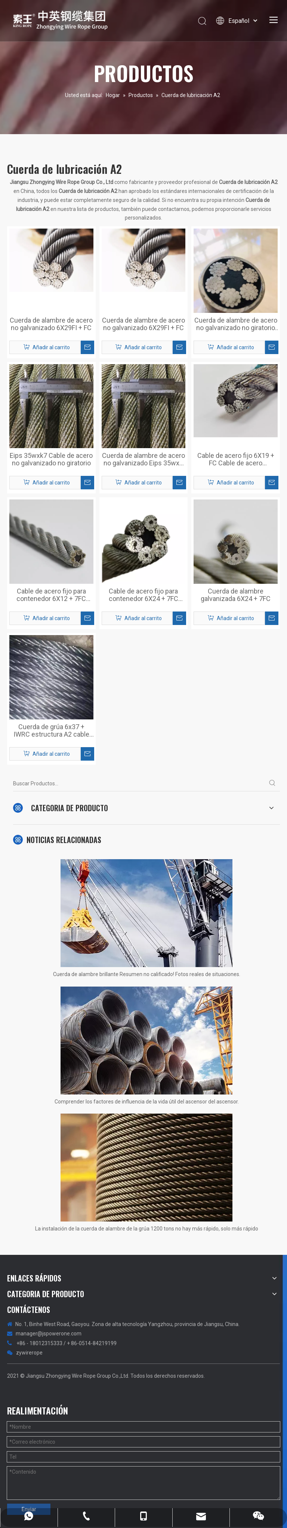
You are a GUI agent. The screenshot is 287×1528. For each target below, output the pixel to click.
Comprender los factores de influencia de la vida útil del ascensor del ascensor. (147, 1102)
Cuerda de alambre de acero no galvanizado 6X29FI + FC (51, 324)
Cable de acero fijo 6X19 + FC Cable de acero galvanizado (235, 459)
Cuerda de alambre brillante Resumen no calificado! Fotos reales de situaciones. (146, 974)
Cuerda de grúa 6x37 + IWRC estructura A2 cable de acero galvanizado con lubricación (51, 730)
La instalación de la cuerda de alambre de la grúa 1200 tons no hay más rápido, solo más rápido (146, 1229)
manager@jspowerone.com (48, 1334)
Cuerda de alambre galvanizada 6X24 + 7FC (236, 595)
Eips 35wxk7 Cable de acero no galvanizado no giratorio (51, 459)
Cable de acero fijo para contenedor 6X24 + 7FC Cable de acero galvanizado (143, 595)
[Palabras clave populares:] (272, 783)
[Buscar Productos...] (139, 783)
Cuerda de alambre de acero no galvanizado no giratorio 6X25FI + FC (235, 324)
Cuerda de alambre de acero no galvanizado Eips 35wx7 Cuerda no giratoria (143, 459)
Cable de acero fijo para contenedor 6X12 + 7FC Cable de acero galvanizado (51, 595)
